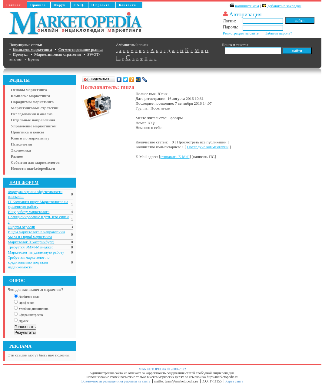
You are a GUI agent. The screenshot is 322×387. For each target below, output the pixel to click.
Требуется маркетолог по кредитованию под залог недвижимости (29, 262)
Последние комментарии (207, 147)
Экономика (21, 150)
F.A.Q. (79, 5)
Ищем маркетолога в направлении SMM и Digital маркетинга (36, 234)
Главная (13, 5)
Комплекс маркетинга (30, 95)
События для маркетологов (35, 162)
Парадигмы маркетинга (32, 102)
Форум (60, 5)
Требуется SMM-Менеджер (31, 247)
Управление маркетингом (34, 126)
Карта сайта (234, 381)
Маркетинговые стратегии (34, 108)
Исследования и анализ (31, 114)
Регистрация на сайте (241, 33)
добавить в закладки (284, 6)
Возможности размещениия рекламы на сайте (115, 381)
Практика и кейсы (27, 132)
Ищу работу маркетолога (29, 211)
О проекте (100, 5)
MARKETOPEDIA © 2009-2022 (162, 369)
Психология (21, 144)
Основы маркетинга (29, 89)
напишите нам (247, 6)
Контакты (128, 5)
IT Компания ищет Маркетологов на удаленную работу (38, 204)
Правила (38, 5)
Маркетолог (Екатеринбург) (31, 242)
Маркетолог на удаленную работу (36, 252)
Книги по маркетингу (30, 138)
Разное (17, 156)
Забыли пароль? (278, 33)
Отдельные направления (33, 120)
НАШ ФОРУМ (24, 182)
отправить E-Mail (174, 156)
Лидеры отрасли (21, 227)
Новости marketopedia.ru (33, 168)
